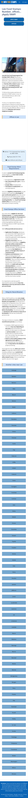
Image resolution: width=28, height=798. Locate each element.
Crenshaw (13, 492)
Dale (14, 505)
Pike (14, 700)
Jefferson (14, 590)
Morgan (14, 682)
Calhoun (14, 413)
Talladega (14, 737)
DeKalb (14, 517)
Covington (14, 486)
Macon (14, 633)
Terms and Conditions (14, 796)
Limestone (14, 621)
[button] (19, 2)
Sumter (14, 731)
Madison (14, 639)
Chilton (14, 431)
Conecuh (14, 474)
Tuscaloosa (14, 749)
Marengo (14, 645)
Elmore (14, 523)
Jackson (14, 584)
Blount (14, 395)
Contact (21, 796)
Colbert (14, 468)
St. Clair (14, 725)
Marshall (14, 658)
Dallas (14, 511)
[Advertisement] (14, 43)
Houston (14, 578)
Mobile (14, 663)
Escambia (14, 529)
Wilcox (14, 767)
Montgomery (14, 676)
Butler (14, 407)
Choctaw (14, 438)
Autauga (14, 370)
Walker (14, 755)
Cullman (14, 498)
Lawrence (13, 609)
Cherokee (14, 425)
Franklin (14, 547)
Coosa (14, 480)
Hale (14, 566)
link (22, 790)
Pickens (14, 694)
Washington (14, 761)
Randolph (13, 706)
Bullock (14, 401)
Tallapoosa (14, 743)
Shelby (14, 719)
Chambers (14, 419)
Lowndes (14, 627)
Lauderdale (14, 603)
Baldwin (14, 376)
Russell (14, 712)
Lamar (14, 596)
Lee (14, 615)
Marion (14, 651)
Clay (14, 450)
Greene (14, 560)
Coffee (14, 462)
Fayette (14, 541)
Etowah (14, 535)
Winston (14, 774)
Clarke (14, 443)
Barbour (14, 382)
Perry (14, 688)
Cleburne (14, 456)
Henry (14, 572)
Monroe (14, 670)
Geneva (14, 554)
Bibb (14, 389)
